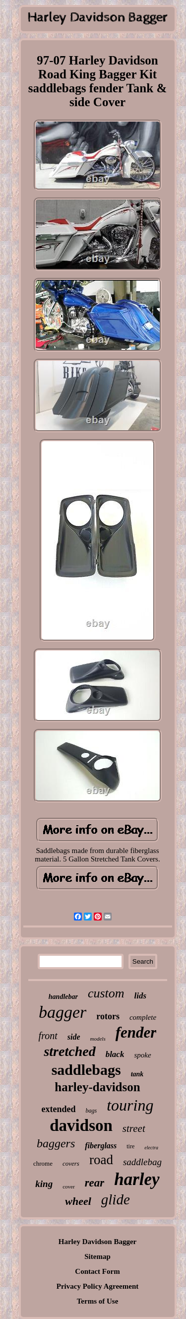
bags (91, 1110)
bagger (62, 1012)
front (48, 1035)
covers (70, 1163)
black (115, 1054)
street (134, 1128)
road (101, 1159)
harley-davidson (97, 1087)
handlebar (63, 996)
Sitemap (97, 1256)
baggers (56, 1143)
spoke (142, 1055)
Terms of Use (98, 1301)
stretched (69, 1051)
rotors (108, 1016)
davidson (81, 1125)
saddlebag (142, 1162)
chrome (43, 1163)
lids (140, 995)
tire (130, 1146)
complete (142, 1017)
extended (59, 1109)
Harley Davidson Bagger (98, 1242)
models (98, 1039)
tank (137, 1074)
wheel (78, 1201)
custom (106, 993)
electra (151, 1147)
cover (68, 1186)
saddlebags (86, 1069)
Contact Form (97, 1271)
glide (115, 1199)
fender (136, 1032)
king (44, 1184)
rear (95, 1183)
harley (136, 1179)
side (73, 1037)
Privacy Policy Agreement (98, 1286)
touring (130, 1105)
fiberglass (101, 1145)
